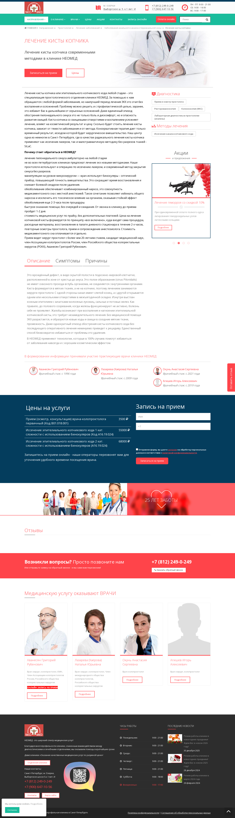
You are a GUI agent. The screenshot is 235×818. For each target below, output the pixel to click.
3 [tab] (183, 243)
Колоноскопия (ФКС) (191, 108)
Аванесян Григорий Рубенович (58, 369)
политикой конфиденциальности (179, 453)
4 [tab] (188, 243)
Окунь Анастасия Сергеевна (181, 369)
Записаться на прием (43, 73)
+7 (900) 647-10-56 (163, 9)
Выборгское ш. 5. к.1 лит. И (119, 9)
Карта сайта (50, 795)
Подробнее (163, 227)
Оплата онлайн (166, 19)
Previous (149, 200)
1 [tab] (173, 243)
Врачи (75, 19)
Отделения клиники (37, 762)
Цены (88, 19)
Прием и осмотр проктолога (169, 101)
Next (212, 200)
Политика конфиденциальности (143, 812)
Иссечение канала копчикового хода (173, 133)
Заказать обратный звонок (169, 570)
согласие (172, 449)
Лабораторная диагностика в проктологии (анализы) (177, 117)
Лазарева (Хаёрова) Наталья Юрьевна (88, 662)
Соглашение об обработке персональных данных (186, 812)
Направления (36, 19)
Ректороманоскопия (165, 108)
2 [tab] (178, 243)
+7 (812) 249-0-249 (163, 6)
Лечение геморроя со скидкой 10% (179, 202)
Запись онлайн (137, 19)
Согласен (12, 810)
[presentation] (161, 438)
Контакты (116, 19)
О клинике (58, 19)
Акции (101, 19)
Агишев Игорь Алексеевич (180, 381)
